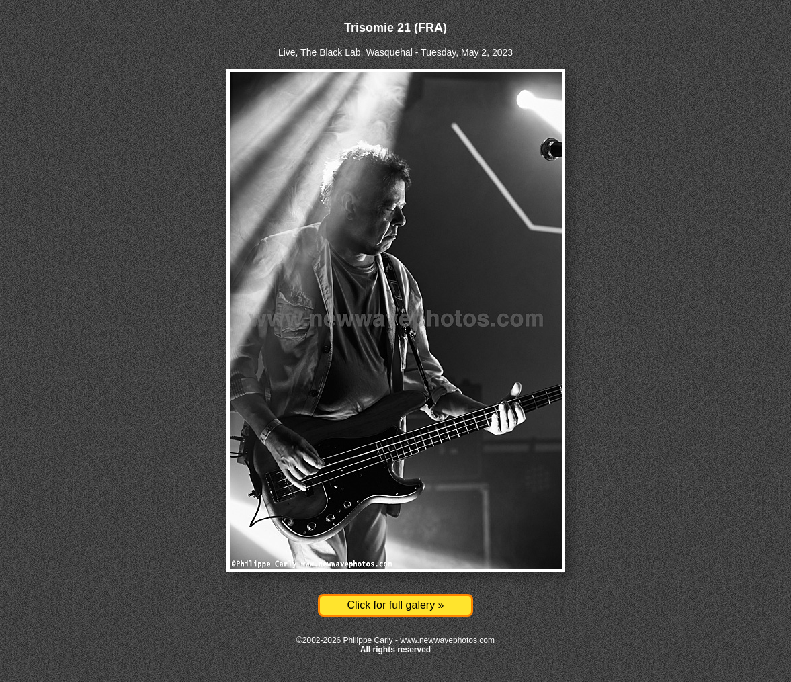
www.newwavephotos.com (447, 640)
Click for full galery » (395, 605)
